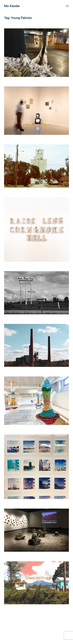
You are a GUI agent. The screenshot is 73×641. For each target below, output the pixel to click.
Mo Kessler (12, 6)
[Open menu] (67, 6)
